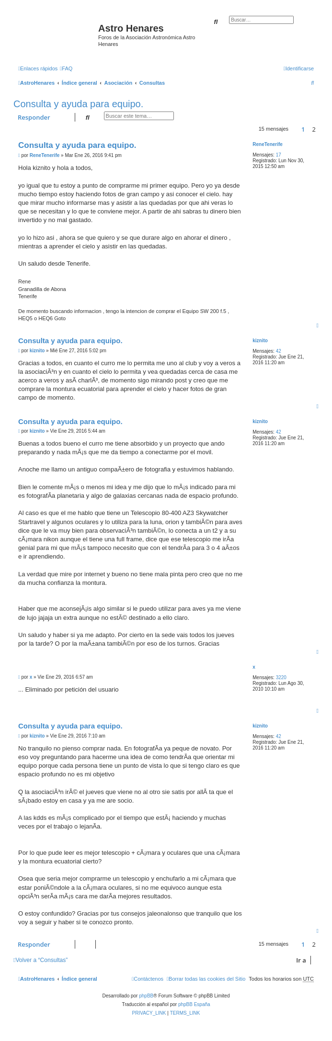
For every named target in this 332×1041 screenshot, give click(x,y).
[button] (294, 129)
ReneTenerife (267, 144)
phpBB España (194, 1004)
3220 (281, 677)
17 (278, 154)
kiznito (260, 340)
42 (278, 351)
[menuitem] (66, 68)
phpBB (146, 995)
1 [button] (303, 129)
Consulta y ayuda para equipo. (78, 104)
